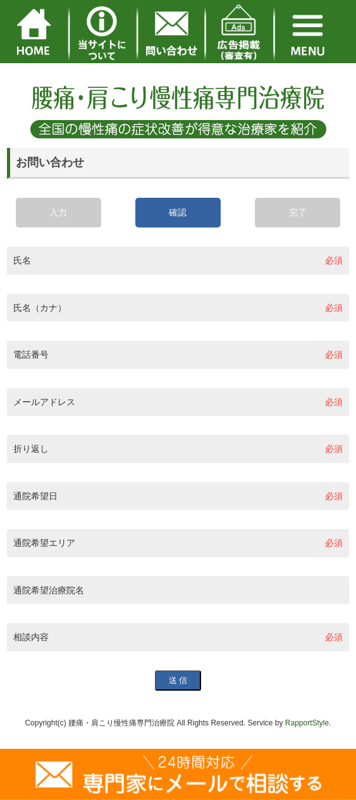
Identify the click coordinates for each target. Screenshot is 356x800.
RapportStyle (307, 722)
